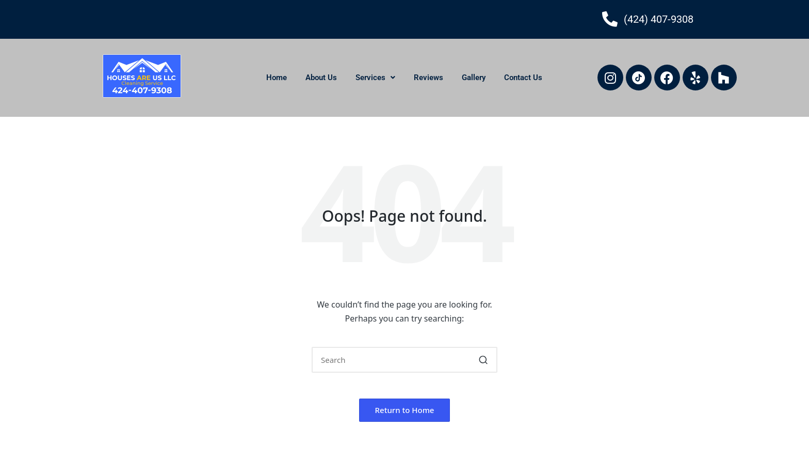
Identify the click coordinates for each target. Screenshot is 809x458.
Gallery (474, 77)
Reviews (428, 77)
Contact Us (523, 77)
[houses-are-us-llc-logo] (142, 76)
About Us (321, 77)
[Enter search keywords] (404, 360)
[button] (375, 77)
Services (375, 77)
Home (276, 77)
